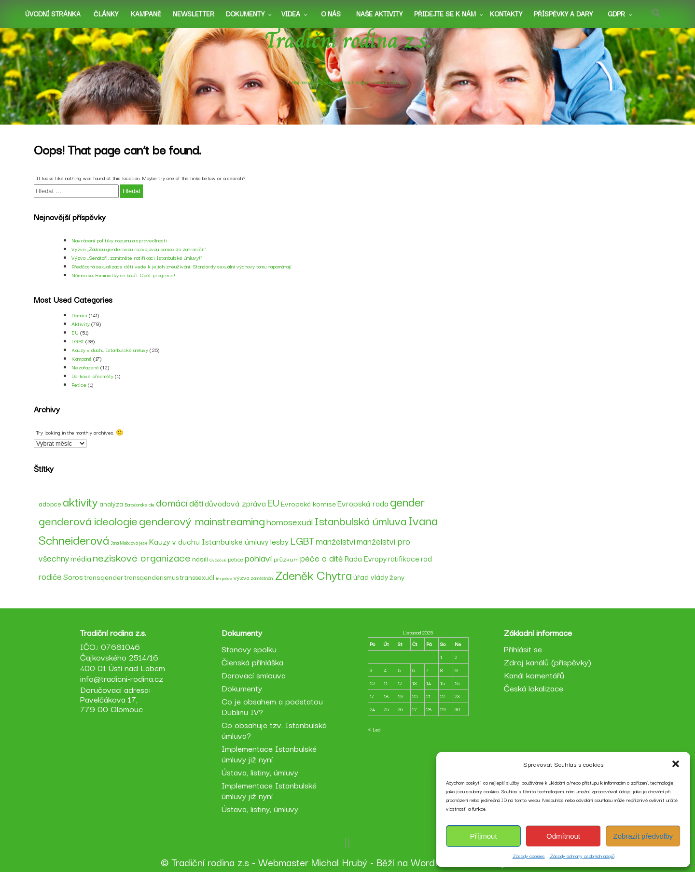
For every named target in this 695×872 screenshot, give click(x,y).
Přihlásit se (523, 648)
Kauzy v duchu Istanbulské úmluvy (109, 349)
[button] (676, 764)
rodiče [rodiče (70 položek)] (50, 576)
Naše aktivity (379, 13)
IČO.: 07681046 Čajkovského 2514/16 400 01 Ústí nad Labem (122, 657)
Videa (290, 13)
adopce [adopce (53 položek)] (50, 503)
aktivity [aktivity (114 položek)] (80, 501)
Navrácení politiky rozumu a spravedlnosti (119, 240)
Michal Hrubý (339, 862)
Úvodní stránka (53, 13)
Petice (78, 384)
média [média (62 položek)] (80, 558)
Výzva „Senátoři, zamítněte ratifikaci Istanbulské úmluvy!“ (136, 257)
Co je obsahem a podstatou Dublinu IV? (272, 706)
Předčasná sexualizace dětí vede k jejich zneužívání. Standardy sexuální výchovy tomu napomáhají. (181, 266)
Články (106, 13)
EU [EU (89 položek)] (273, 502)
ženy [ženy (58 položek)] (396, 576)
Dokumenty (245, 13)
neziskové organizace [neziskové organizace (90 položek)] (142, 557)
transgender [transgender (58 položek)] (103, 576)
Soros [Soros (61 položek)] (73, 576)
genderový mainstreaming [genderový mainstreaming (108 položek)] (202, 520)
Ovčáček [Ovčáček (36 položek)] (217, 559)
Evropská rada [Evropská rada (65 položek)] (363, 502)
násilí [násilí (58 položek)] (200, 558)
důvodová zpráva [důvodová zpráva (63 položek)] (235, 503)
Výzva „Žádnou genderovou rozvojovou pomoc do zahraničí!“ (139, 248)
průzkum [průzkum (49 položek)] (286, 559)
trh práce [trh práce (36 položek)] (224, 578)
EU (75, 332)
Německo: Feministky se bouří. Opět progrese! (123, 274)
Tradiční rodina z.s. (347, 40)
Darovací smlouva (254, 674)
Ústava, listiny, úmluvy (260, 771)
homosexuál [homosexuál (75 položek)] (289, 521)
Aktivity (80, 323)
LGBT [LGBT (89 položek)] (302, 540)
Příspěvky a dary (563, 13)
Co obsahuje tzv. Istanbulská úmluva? (274, 730)
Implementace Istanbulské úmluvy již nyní (269, 753)
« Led (374, 729)
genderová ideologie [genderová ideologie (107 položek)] (88, 520)
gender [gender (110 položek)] (407, 501)
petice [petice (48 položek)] (235, 558)
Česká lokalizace (533, 687)
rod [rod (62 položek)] (426, 558)
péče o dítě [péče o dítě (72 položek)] (321, 557)
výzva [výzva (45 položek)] (241, 577)
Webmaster (283, 862)
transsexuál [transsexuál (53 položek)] (197, 577)
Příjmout (483, 836)
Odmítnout (563, 836)
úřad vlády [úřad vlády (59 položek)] (370, 576)
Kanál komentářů (534, 674)
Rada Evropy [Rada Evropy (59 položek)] (366, 558)
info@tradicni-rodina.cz (121, 678)
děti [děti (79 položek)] (196, 502)
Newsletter (193, 13)
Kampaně (146, 13)
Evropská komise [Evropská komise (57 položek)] (308, 503)
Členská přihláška (252, 661)
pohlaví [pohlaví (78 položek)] (258, 557)
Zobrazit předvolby (643, 836)
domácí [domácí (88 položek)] (172, 502)
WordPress (435, 862)
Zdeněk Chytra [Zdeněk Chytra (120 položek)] (313, 574)
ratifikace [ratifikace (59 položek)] (403, 558)
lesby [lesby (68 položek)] (279, 541)
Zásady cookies (529, 856)
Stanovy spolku (249, 648)
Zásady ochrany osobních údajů (582, 856)
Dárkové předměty (92, 375)
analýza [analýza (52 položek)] (111, 503)
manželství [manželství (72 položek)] (335, 541)
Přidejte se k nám (445, 13)
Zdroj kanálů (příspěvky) (547, 661)
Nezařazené (85, 367)
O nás (331, 13)
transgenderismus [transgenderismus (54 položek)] (152, 576)
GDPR (616, 13)
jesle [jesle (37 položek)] (143, 542)
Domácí (79, 314)
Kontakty (506, 13)
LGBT (77, 341)
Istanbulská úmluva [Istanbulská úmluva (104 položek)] (360, 520)
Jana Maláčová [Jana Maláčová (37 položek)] (124, 542)
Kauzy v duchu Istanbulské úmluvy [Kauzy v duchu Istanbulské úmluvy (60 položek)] (209, 541)
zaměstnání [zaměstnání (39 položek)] (262, 577)
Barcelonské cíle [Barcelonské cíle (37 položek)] (139, 504)
